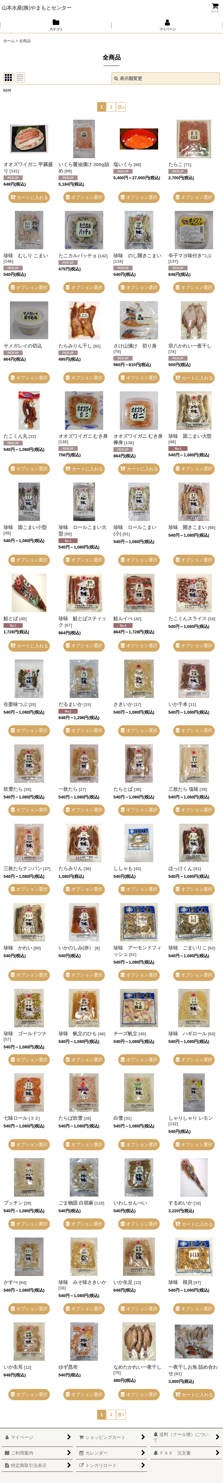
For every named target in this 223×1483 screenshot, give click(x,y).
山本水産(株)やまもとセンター (37, 8)
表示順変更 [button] (128, 78)
